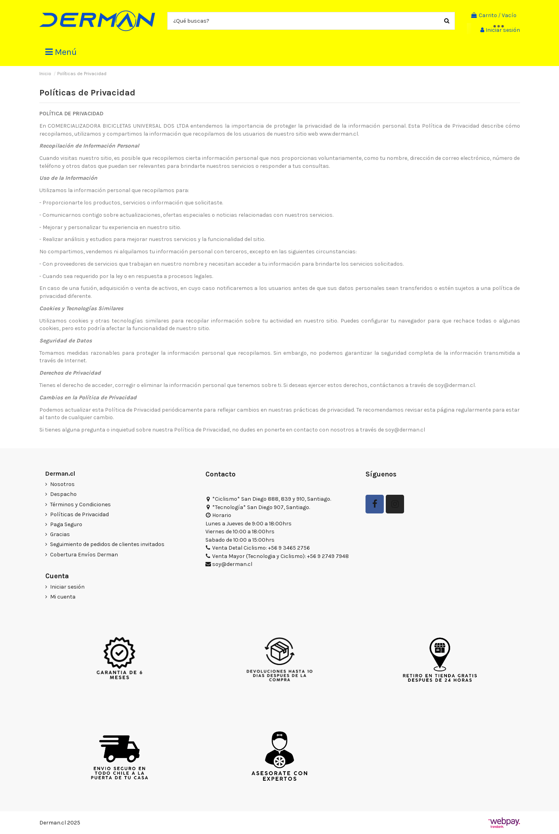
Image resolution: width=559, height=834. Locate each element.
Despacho (63, 494)
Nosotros (62, 484)
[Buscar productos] (447, 21)
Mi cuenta (62, 596)
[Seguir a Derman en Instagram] (395, 504)
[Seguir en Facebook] (375, 504)
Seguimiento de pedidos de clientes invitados (107, 544)
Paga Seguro (66, 524)
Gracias (60, 534)
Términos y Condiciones (80, 504)
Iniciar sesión (67, 586)
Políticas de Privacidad (79, 514)
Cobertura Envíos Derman (84, 554)
